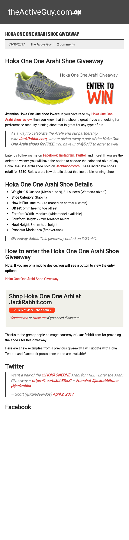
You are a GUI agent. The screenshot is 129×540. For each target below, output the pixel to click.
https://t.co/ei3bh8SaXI (51, 380)
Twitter (80, 155)
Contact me (19, 318)
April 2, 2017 (63, 394)
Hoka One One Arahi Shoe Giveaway (31, 279)
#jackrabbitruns (105, 380)
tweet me (39, 318)
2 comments (66, 44)
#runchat (83, 380)
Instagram (66, 155)
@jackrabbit (21, 386)
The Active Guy (41, 44)
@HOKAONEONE (56, 375)
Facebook (50, 155)
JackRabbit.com (32, 139)
